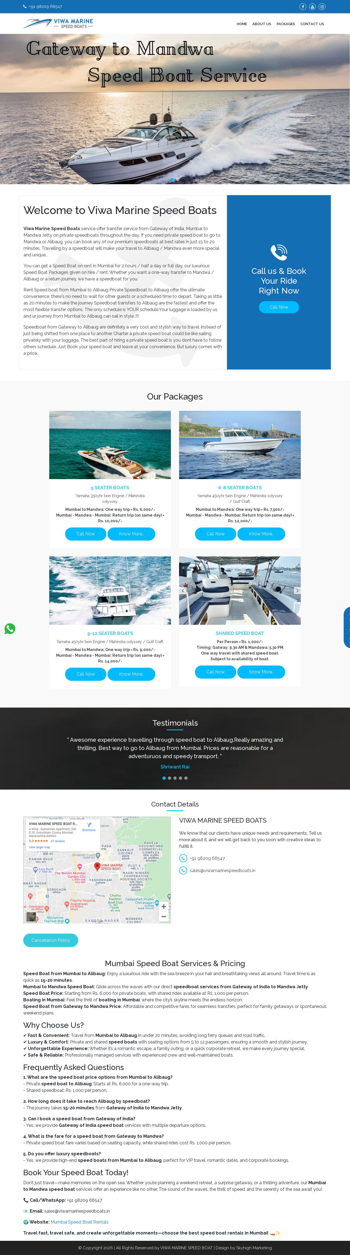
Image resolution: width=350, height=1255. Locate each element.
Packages (286, 24)
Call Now (279, 307)
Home (242, 24)
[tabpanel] (175, 109)
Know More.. (131, 533)
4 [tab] (180, 778)
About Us (261, 24)
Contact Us (312, 24)
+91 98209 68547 (42, 6)
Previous (182, 590)
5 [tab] (186, 778)
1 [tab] (172, 179)
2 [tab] (177, 179)
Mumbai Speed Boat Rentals (80, 1222)
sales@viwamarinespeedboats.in (217, 870)
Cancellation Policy (50, 940)
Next (296, 590)
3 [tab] (175, 778)
